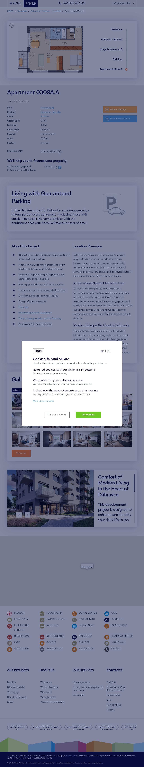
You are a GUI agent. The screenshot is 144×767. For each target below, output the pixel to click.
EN (109, 351)
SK (102, 351)
